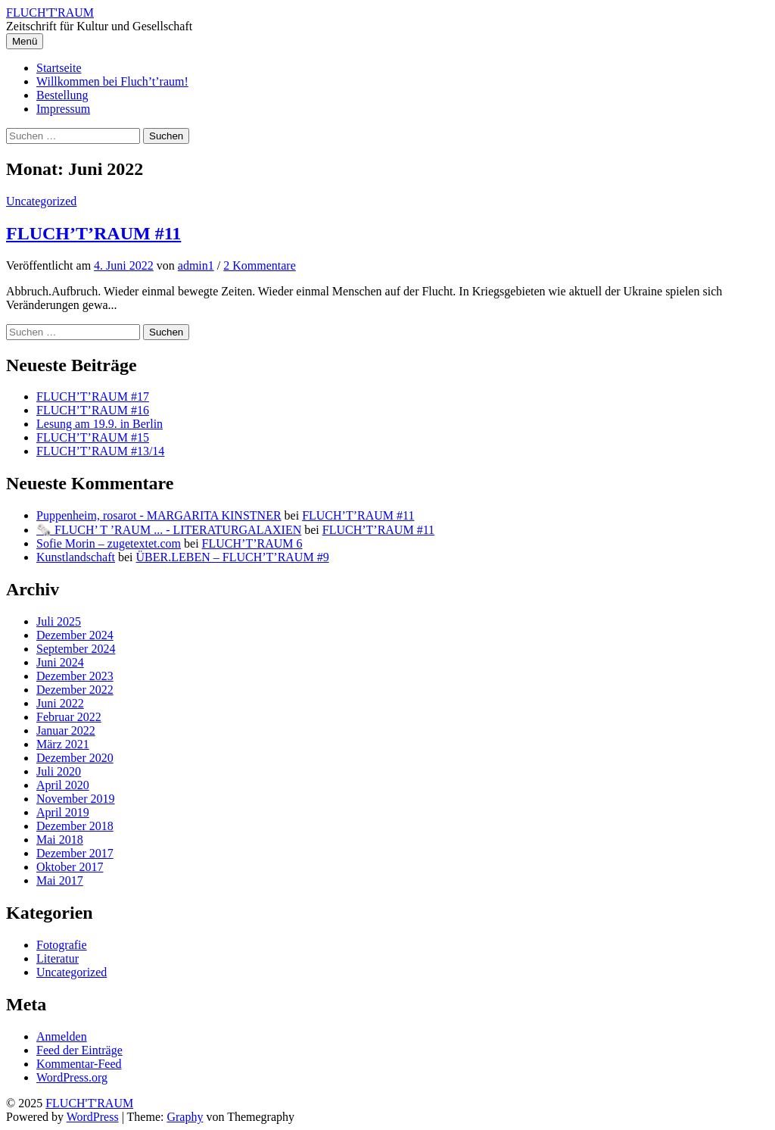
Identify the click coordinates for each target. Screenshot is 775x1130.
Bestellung (62, 95)
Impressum (63, 108)
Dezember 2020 (75, 757)
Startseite (59, 67)
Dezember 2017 (75, 853)
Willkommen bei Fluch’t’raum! (112, 81)
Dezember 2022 (75, 689)
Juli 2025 (58, 621)
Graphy (185, 1116)
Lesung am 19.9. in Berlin (99, 423)
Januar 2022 (65, 730)
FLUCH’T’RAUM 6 (252, 543)
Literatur (57, 958)
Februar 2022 (68, 716)
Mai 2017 (59, 880)
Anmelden (61, 1036)
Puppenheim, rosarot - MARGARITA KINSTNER (159, 515)
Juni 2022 (60, 703)
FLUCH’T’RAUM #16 (92, 410)
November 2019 (75, 798)
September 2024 (75, 648)
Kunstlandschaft (75, 557)
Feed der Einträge (79, 1050)
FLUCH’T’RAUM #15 (92, 437)
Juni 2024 (60, 662)
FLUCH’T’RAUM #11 (93, 233)
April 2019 (62, 812)
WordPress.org (71, 1077)
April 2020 (62, 785)
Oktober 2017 (69, 866)
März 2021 (62, 744)
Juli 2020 (58, 771)
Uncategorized (41, 201)
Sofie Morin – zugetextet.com (108, 543)
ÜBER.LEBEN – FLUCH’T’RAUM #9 (232, 557)
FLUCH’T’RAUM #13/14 (100, 451)
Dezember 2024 (75, 635)
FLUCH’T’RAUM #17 (92, 396)
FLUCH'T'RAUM (50, 12)
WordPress (93, 1116)
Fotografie (61, 944)
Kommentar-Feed (79, 1063)
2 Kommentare (259, 265)
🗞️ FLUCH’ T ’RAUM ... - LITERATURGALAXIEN (168, 529)
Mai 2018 (59, 839)
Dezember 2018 (75, 825)
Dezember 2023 (75, 676)
